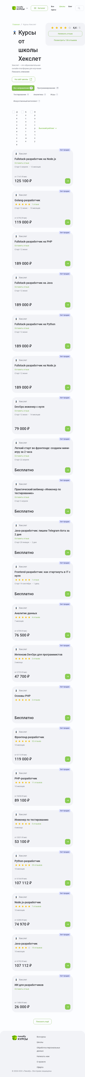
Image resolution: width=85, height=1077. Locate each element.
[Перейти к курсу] (67, 181)
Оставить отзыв (22, 163)
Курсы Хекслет (29, 24)
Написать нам (43, 1056)
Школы (62, 6)
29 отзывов (37, 865)
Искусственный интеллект (27, 101)
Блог (70, 6)
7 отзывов (36, 906)
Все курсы (53, 8)
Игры (54, 94)
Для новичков (17, 128)
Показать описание (20, 72)
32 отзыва (36, 741)
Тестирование (21, 94)
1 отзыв (35, 204)
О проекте (41, 1062)
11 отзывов (37, 782)
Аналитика (40, 94)
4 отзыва (36, 617)
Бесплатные (26, 126)
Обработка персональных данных (48, 1049)
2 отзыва (36, 659)
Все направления (23, 88)
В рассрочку (35, 126)
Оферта (40, 1067)
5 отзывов (36, 824)
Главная (16, 24)
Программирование (48, 88)
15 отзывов (37, 948)
